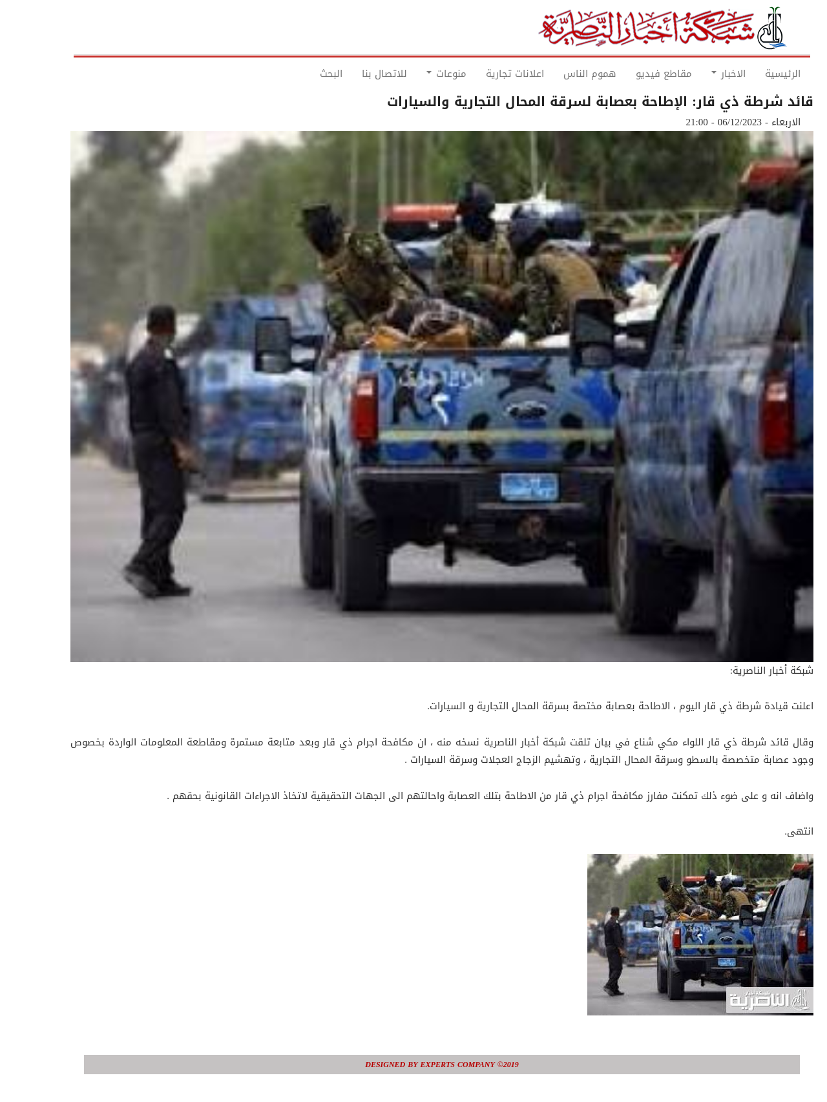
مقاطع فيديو (635, 74)
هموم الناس (561, 74)
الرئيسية (754, 74)
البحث (302, 74)
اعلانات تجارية (486, 74)
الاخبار (700, 74)
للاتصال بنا (356, 74)
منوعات (418, 74)
